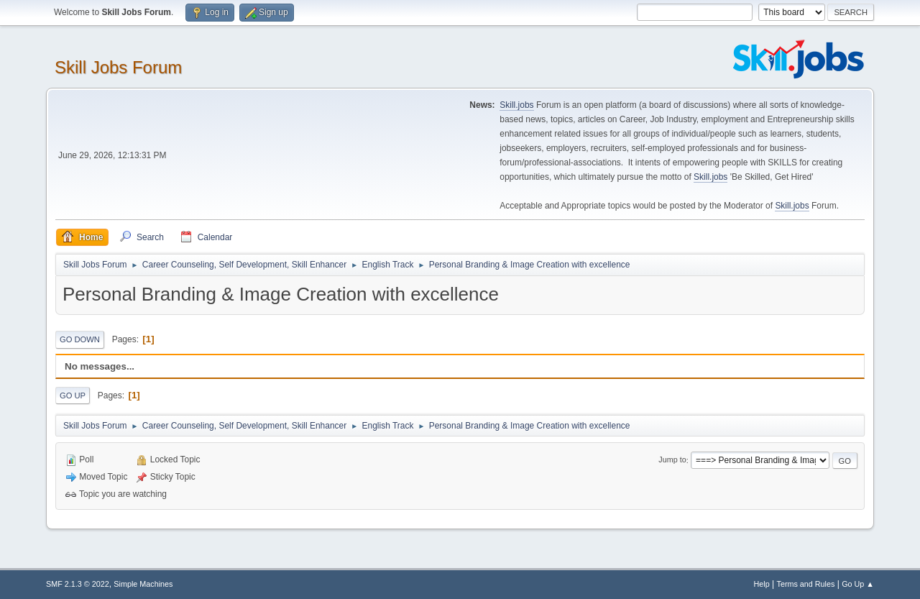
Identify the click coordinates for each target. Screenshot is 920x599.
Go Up (73, 395)
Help (762, 584)
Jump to (672, 460)
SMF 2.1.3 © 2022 (77, 584)
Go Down (80, 339)
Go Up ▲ (858, 584)
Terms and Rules (806, 584)
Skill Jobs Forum (118, 67)
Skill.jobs (516, 105)
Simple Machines (143, 584)
